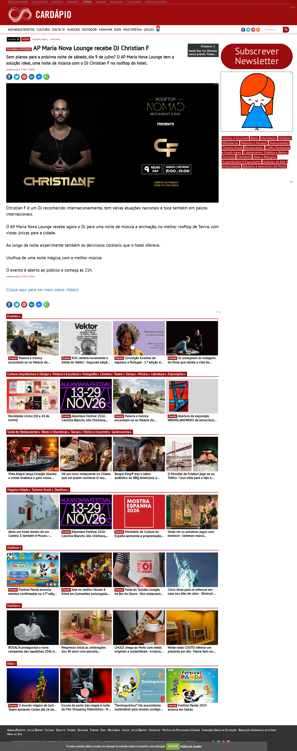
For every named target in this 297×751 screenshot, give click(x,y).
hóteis (25, 39)
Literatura (159, 374)
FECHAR (173, 746)
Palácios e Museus (254, 143)
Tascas (76, 432)
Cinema (106, 374)
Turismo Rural (43, 490)
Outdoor (89, 29)
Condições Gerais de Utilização (219, 730)
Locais (149, 29)
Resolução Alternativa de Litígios (257, 730)
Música (144, 374)
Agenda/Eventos (21, 29)
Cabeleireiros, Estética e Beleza (266, 152)
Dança (131, 374)
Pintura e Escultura (66, 374)
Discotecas (268, 138)
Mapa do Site (14, 734)
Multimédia (132, 29)
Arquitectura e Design (35, 374)
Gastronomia (122, 432)
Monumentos (279, 143)
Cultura (43, 29)
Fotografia (90, 374)
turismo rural (40, 39)
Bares (254, 138)
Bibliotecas (230, 143)
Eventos (14, 316)
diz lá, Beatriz (35, 730)
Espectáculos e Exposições (241, 162)
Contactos (154, 730)
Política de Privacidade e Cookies (181, 730)
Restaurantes (30, 432)
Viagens (73, 29)
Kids (117, 29)
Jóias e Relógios (265, 157)
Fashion (105, 29)
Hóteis (25, 490)
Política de (190, 746)
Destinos (61, 490)
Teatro (119, 374)
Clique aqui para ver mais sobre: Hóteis (42, 289)
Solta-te (58, 29)
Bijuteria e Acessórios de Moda (264, 166)
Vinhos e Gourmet (97, 432)
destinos (55, 39)
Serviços (229, 157)
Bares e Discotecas (56, 432)
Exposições (177, 374)
